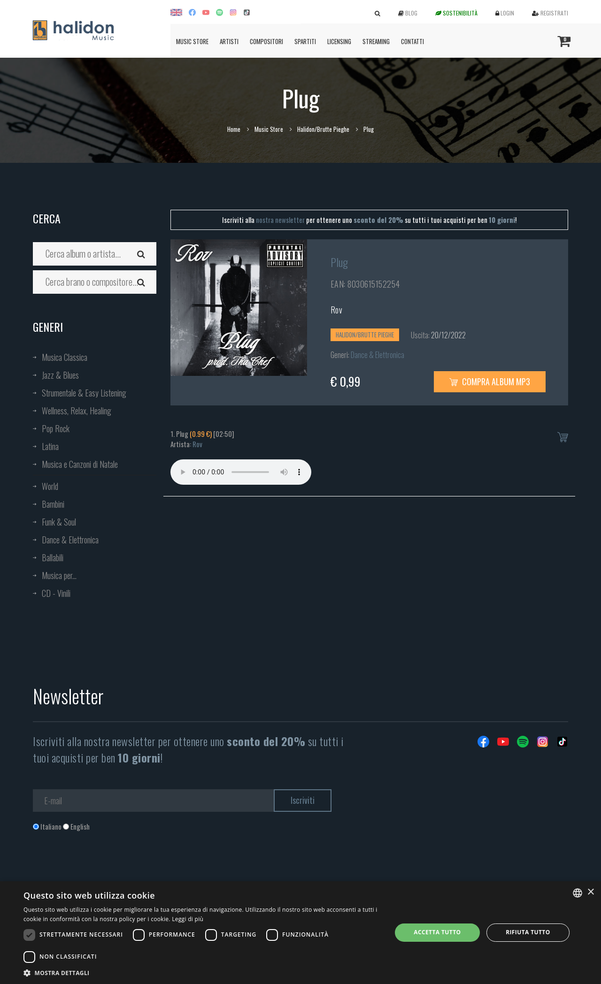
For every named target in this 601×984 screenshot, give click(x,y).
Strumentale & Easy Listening (84, 393)
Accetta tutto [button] (437, 932)
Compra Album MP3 (489, 381)
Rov (337, 310)
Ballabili (52, 557)
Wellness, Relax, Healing (76, 410)
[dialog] (300, 932)
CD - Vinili (56, 593)
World (50, 486)
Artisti (229, 41)
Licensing (339, 41)
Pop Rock (55, 428)
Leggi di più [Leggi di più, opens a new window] (187, 919)
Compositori (266, 41)
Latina (50, 446)
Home (233, 129)
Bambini (53, 504)
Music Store (192, 41)
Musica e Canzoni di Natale (80, 464)
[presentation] (104, 869)
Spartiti (305, 41)
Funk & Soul (59, 522)
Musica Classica (64, 357)
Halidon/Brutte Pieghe (323, 129)
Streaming (376, 41)
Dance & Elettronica (70, 540)
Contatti (412, 41)
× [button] (590, 892)
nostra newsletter (280, 219)
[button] (202, 972)
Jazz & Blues (60, 375)
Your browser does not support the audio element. (240, 472)
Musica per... (59, 575)
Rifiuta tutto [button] (528, 932)
